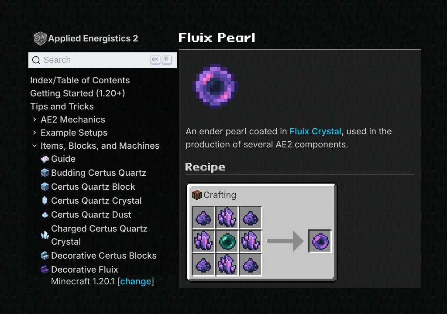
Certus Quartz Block (88, 186)
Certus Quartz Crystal (91, 200)
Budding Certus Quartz (94, 172)
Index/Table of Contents (80, 80)
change (135, 281)
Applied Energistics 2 (85, 38)
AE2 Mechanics (67, 119)
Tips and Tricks (62, 106)
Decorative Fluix (79, 269)
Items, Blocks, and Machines (95, 145)
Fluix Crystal (315, 131)
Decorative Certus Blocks (99, 255)
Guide (58, 159)
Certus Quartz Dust (86, 214)
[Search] (102, 60)
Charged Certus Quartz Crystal (94, 235)
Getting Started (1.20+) (77, 93)
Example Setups (68, 132)
